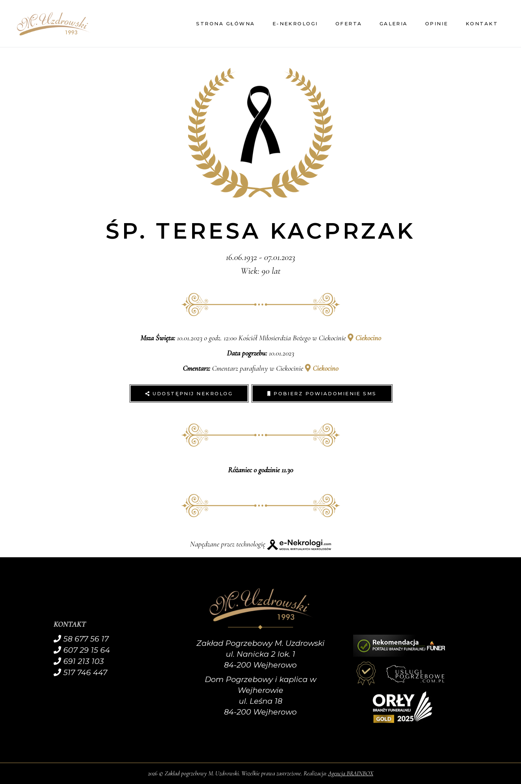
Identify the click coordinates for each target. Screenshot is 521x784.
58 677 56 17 (81, 638)
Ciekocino (364, 337)
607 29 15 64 (82, 650)
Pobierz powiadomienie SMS (322, 393)
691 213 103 (79, 661)
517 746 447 (80, 672)
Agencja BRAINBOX (350, 773)
